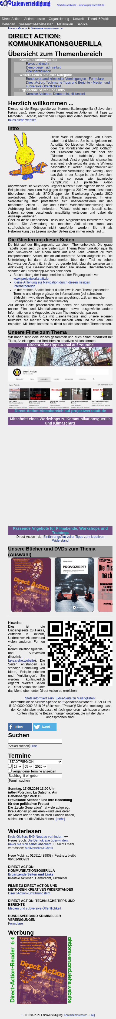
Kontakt (68, 1015)
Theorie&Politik (99, 19)
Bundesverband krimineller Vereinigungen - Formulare (65, 79)
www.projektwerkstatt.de (31, 279)
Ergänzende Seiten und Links (30, 874)
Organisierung (59, 19)
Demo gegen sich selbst (43, 67)
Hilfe (34, 746)
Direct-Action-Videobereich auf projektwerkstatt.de (60, 411)
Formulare (15, 923)
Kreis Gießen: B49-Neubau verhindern (35, 837)
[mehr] (60, 819)
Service (82, 24)
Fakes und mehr (37, 64)
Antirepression (34, 19)
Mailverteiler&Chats (39, 848)
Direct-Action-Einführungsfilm (29, 893)
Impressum (80, 1015)
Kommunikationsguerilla (47, 28)
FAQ (92, 1015)
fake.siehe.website (21, 660)
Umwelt (78, 19)
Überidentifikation (38, 71)
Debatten (8, 24)
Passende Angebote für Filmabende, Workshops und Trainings (60, 530)
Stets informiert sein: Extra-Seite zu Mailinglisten (60, 698)
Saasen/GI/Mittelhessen (36, 24)
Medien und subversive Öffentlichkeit (34, 908)
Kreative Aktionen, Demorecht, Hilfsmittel (55, 94)
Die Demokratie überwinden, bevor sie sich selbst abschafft (38, 842)
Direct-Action (11, 19)
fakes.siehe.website (22, 120)
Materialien (65, 24)
